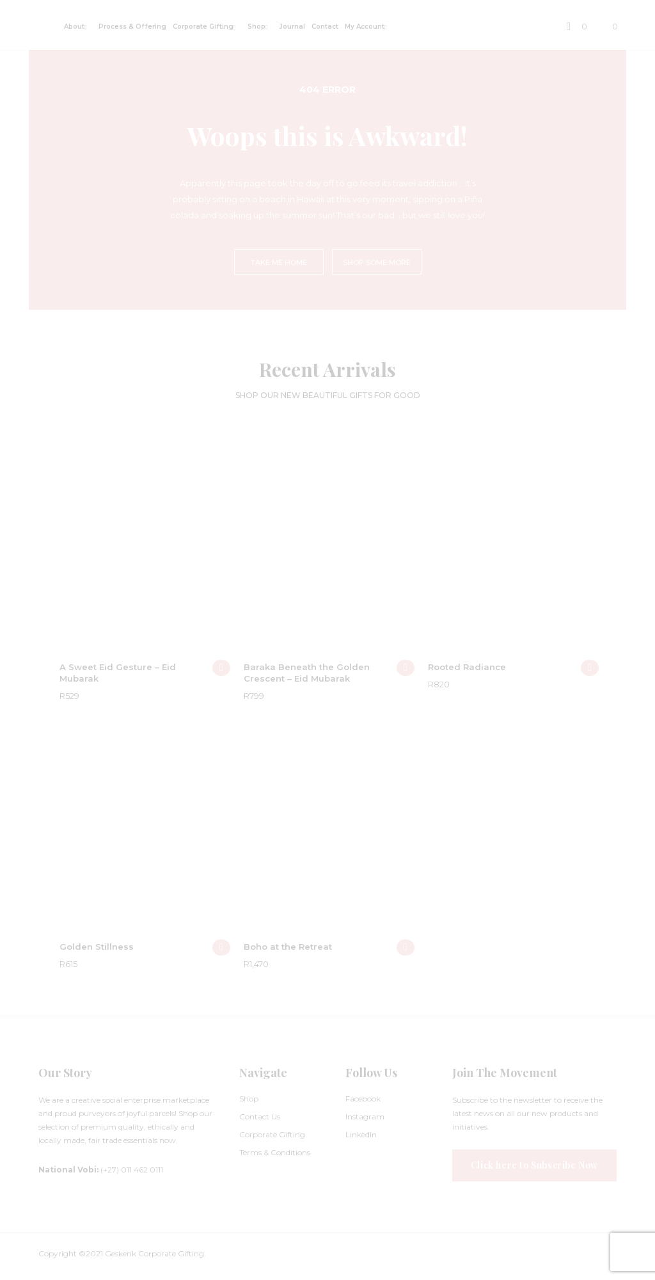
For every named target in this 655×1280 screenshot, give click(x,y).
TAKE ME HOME (279, 262)
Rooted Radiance (467, 667)
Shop (256, 26)
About (74, 26)
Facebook (363, 1098)
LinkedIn (361, 1134)
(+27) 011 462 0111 (100, 1169)
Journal (292, 26)
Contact (325, 26)
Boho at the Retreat (288, 946)
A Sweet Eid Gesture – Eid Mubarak (117, 673)
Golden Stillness (96, 946)
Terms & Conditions (274, 1152)
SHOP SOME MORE (377, 262)
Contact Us (259, 1116)
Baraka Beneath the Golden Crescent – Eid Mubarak (307, 673)
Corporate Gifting (203, 26)
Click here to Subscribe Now (534, 1165)
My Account (364, 26)
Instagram (364, 1116)
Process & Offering (132, 26)
